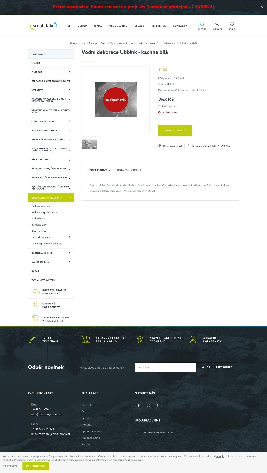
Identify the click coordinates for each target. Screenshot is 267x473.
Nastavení (10, 466)
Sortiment (39, 54)
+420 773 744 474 (42, 429)
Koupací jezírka (91, 438)
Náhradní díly (40, 262)
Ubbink (171, 84)
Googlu (220, 456)
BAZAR (35, 271)
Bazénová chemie (42, 253)
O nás (85, 412)
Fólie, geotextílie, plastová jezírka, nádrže (49, 149)
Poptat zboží (175, 130)
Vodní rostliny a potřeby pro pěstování (50, 187)
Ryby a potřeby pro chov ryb (50, 177)
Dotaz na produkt (172, 146)
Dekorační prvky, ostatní (114, 43)
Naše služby (89, 405)
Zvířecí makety (40, 224)
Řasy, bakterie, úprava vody (49, 168)
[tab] (99, 171)
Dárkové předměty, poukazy (47, 243)
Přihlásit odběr (220, 367)
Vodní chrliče (38, 218)
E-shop (93, 43)
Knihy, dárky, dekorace (143, 43)
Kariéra (86, 444)
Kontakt (86, 425)
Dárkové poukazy (41, 206)
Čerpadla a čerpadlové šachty (51, 81)
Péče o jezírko (40, 159)
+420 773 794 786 (42, 409)
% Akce (36, 63)
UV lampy (37, 90)
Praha (35, 424)
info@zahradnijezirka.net (46, 414)
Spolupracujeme (92, 431)
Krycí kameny (39, 231)
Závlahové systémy (44, 280)
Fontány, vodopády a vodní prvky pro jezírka (49, 100)
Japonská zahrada (41, 237)
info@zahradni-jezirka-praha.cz (50, 434)
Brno (34, 404)
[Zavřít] (262, 7)
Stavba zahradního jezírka (48, 139)
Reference (88, 418)
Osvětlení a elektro (44, 121)
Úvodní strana (77, 43)
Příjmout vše (35, 466)
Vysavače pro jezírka (45, 130)
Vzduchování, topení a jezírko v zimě (50, 111)
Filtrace (37, 72)
